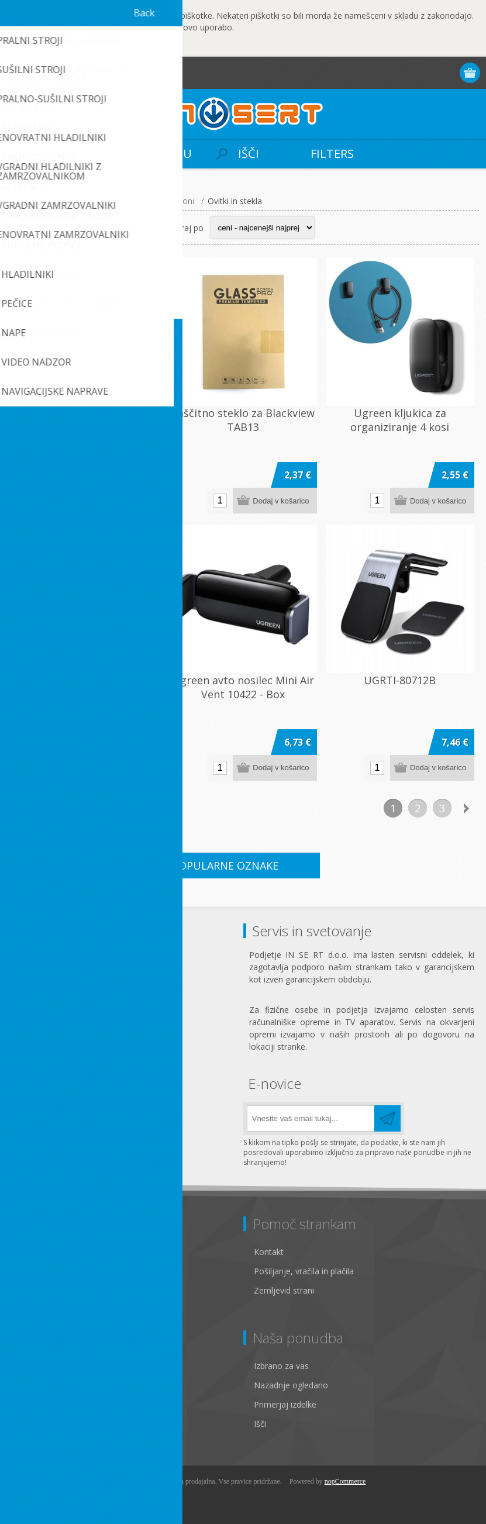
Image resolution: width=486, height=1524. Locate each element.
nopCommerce (345, 1481)
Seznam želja (41, 1423)
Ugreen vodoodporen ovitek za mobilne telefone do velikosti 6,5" (86, 694)
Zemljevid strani (284, 1290)
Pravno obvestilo (48, 1251)
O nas (27, 1309)
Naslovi (30, 1385)
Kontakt (269, 1251)
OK (50, 46)
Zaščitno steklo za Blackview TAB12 (85, 420)
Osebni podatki (44, 1365)
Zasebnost (36, 1271)
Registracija (402, 73)
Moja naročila (42, 1404)
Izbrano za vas (281, 1365)
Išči (260, 1423)
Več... (133, 46)
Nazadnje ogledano (291, 1385)
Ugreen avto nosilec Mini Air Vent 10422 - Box (243, 687)
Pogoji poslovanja (50, 1290)
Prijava (425, 73)
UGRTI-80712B (400, 680)
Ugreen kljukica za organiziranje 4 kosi (400, 420)
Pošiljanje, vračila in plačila (304, 1271)
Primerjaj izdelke (285, 1404)
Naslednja (466, 808)
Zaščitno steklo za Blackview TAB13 (243, 420)
